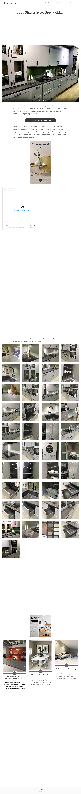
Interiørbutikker (16, 227)
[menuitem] (32, 3)
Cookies (40, 791)
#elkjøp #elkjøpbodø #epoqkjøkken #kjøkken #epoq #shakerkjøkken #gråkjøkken (22, 225)
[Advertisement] (40, 31)
